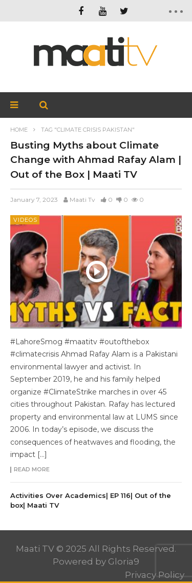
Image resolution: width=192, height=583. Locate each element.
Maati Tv (82, 199)
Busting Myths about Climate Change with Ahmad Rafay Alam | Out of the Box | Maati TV (95, 159)
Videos (25, 219)
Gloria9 (123, 561)
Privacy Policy (154, 575)
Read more (32, 470)
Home (19, 129)
